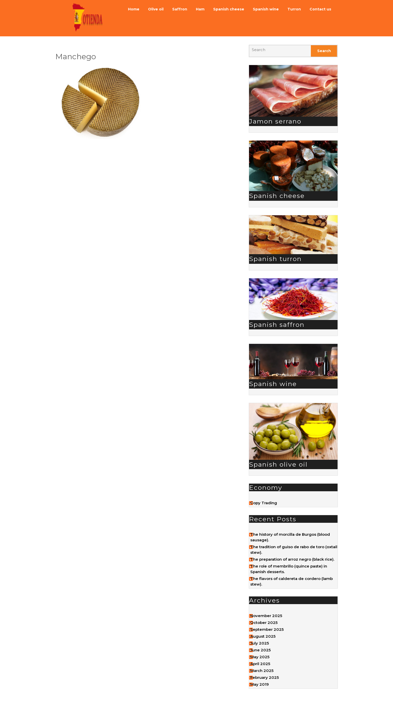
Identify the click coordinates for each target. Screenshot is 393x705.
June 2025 (260, 650)
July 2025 (259, 643)
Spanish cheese (228, 9)
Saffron (179, 9)
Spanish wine (266, 9)
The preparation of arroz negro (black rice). (292, 559)
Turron (294, 9)
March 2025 (261, 670)
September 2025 (267, 629)
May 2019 (259, 684)
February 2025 (264, 677)
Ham (200, 9)
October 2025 (264, 622)
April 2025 (260, 663)
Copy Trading (263, 502)
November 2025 (266, 615)
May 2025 (259, 656)
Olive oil (156, 9)
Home (133, 9)
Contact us (320, 9)
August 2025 (262, 636)
